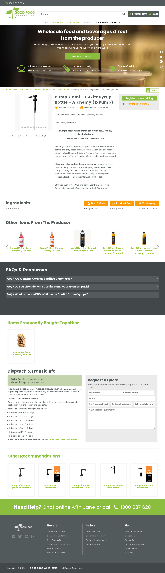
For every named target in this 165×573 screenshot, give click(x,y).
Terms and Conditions (58, 544)
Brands (87, 22)
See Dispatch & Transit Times (95, 107)
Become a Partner (95, 536)
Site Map (129, 553)
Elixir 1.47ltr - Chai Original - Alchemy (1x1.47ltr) (82, 249)
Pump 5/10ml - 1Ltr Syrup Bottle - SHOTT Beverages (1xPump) (82, 486)
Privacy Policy (54, 548)
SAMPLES (115, 22)
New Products (54, 540)
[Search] (83, 14)
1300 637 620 (15, 3)
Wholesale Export (56, 553)
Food (46, 22)
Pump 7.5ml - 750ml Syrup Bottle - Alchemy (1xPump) (113, 486)
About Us (129, 540)
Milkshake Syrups (65, 89)
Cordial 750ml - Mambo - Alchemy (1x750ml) (52, 249)
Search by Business (21, 89)
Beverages (58, 22)
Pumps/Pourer (12, 136)
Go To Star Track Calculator (63, 439)
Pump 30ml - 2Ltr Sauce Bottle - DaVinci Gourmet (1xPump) (52, 486)
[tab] (82, 279)
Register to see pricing (139, 98)
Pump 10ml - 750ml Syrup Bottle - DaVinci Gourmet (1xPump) (144, 486)
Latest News (101, 22)
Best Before (96, 203)
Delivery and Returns (58, 536)
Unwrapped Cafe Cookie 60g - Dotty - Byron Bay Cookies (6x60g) (21, 353)
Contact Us (130, 536)
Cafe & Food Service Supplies (44, 89)
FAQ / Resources (133, 531)
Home (8, 89)
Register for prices (82, 56)
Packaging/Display (41, 136)
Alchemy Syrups (25, 136)
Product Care (121, 203)
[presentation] (106, 434)
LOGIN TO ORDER (137, 104)
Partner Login (93, 544)
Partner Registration (96, 540)
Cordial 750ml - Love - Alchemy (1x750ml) (21, 249)
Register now (139, 14)
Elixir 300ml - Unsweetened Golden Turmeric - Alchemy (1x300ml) (144, 251)
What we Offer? (94, 531)
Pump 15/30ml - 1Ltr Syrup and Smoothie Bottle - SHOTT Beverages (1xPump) (21, 486)
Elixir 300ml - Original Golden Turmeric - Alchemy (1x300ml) (113, 251)
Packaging (73, 22)
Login (154, 14)
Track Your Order (56, 531)
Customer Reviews (134, 544)
